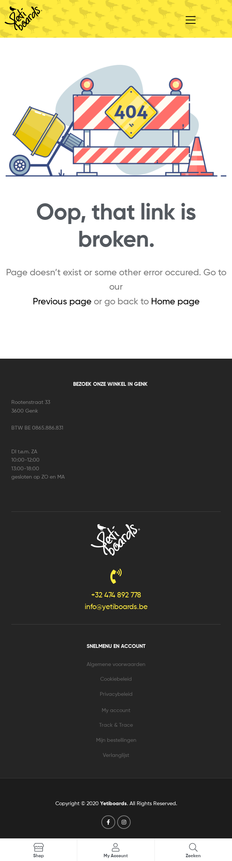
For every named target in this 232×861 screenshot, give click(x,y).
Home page (175, 301)
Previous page (62, 301)
